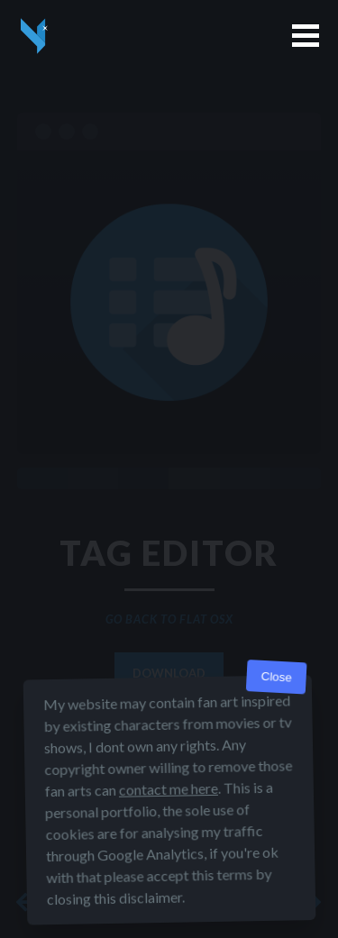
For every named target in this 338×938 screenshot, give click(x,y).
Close (276, 677)
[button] (305, 36)
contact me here (167, 788)
